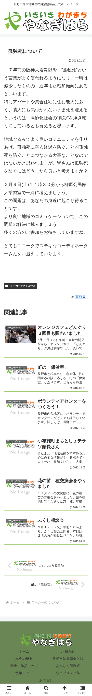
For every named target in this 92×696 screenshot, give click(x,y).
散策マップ (24, 673)
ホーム (24, 651)
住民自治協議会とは (68, 659)
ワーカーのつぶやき (20, 286)
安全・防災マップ (24, 666)
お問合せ (46, 680)
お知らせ (68, 651)
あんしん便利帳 (68, 666)
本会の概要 (24, 659)
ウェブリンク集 (68, 673)
